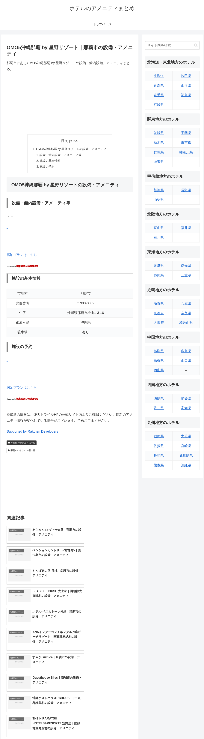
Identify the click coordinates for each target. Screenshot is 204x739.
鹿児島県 (186, 455)
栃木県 (159, 142)
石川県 (159, 237)
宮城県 (159, 105)
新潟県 (159, 190)
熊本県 (159, 465)
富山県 (159, 228)
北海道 (159, 76)
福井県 (186, 228)
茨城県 (159, 133)
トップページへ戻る (158, 727)
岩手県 (159, 95)
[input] (172, 45)
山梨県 (159, 200)
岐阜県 (159, 266)
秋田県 (186, 76)
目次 (64, 141)
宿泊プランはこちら (22, 256)
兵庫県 (186, 303)
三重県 (186, 275)
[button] (196, 45)
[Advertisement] (70, 103)
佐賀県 (159, 446)
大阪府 (159, 323)
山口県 (186, 360)
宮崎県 (186, 446)
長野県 (186, 190)
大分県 (186, 436)
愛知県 (186, 266)
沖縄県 (186, 465)
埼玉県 (159, 162)
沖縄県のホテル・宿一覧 (21, 443)
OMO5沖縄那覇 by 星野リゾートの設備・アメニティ (71, 149)
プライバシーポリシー (187, 727)
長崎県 (159, 455)
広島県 (186, 351)
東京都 (186, 142)
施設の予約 (47, 167)
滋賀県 (159, 303)
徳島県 (159, 398)
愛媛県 (186, 398)
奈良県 (186, 313)
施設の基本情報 (50, 161)
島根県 (159, 360)
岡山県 (159, 370)
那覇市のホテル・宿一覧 (21, 451)
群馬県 (159, 152)
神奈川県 (186, 152)
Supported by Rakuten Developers (32, 432)
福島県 (186, 95)
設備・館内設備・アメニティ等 (60, 155)
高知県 (186, 408)
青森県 (159, 85)
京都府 (159, 313)
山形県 (186, 85)
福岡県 (159, 436)
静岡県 (159, 275)
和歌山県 (186, 323)
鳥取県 (159, 351)
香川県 (159, 408)
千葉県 (186, 133)
